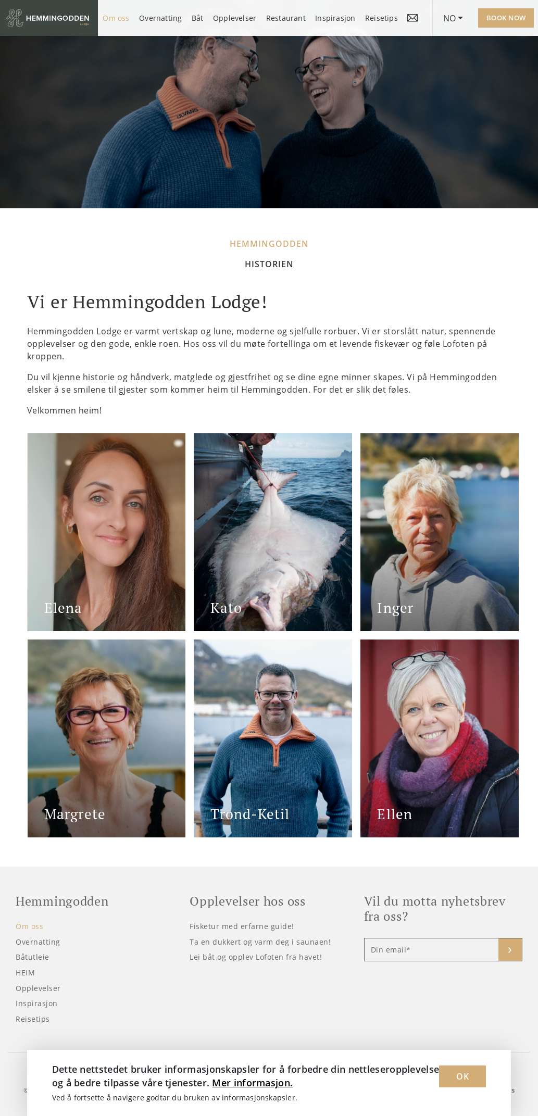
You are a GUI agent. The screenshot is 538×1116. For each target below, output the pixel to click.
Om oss (116, 18)
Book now (506, 17)
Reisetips (381, 18)
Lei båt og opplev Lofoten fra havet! (256, 957)
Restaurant (286, 18)
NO (449, 18)
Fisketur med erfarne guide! (242, 926)
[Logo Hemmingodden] (49, 18)
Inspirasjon (335, 18)
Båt (198, 18)
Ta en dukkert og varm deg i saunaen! (260, 942)
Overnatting (160, 18)
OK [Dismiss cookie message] (462, 1076)
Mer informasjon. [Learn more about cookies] (252, 1082)
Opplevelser (234, 18)
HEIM (25, 972)
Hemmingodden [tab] (269, 243)
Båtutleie (32, 957)
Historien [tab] (269, 264)
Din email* (391, 950)
